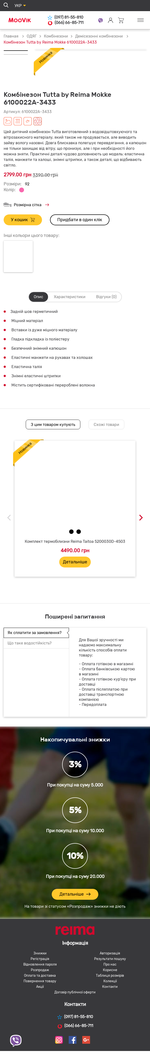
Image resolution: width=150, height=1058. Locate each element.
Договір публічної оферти (75, 992)
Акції (40, 987)
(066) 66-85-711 (65, 22)
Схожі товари (106, 424)
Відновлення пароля (40, 964)
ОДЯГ (32, 36)
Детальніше (75, 562)
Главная (11, 36)
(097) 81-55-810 (65, 17)
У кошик (23, 219)
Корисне (110, 970)
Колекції (110, 981)
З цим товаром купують (53, 424)
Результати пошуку (110, 959)
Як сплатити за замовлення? (34, 632)
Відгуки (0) (106, 297)
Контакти (110, 987)
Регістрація (40, 959)
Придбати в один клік (79, 219)
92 (27, 184)
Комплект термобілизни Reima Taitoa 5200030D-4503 (75, 541)
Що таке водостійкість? (29, 643)
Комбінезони (56, 36)
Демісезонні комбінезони (99, 36)
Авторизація (110, 953)
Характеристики (69, 297)
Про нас (110, 964)
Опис (38, 297)
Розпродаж (40, 970)
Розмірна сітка (26, 205)
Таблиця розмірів (110, 976)
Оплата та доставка (40, 976)
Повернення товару (40, 981)
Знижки (40, 953)
